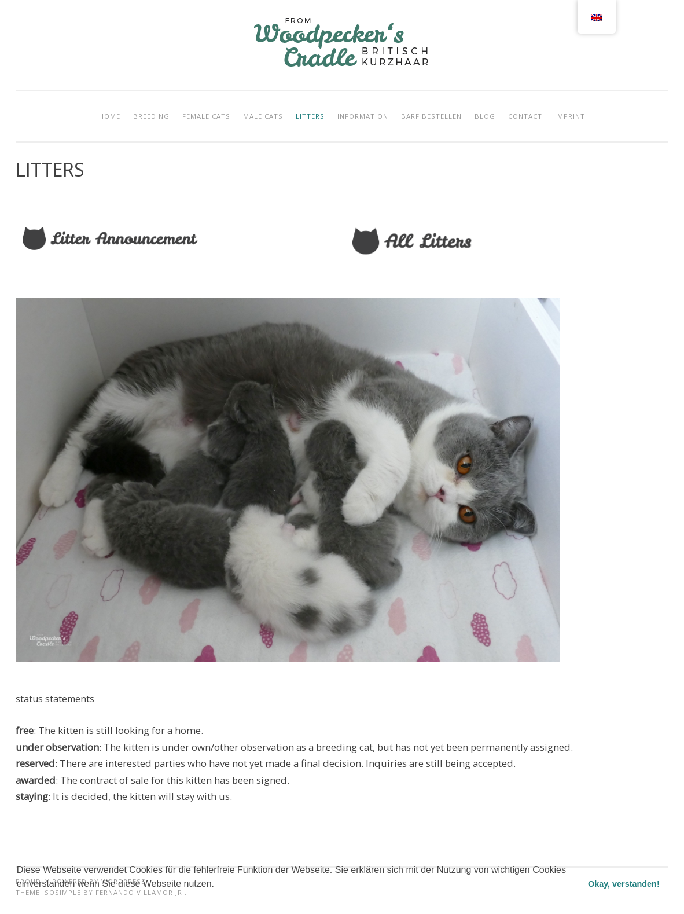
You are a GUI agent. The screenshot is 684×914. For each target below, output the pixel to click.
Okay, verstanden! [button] (624, 884)
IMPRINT (570, 116)
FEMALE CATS (206, 116)
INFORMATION (362, 116)
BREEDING (151, 116)
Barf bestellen (431, 116)
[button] (18, 899)
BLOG (485, 116)
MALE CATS (263, 116)
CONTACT (525, 116)
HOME (109, 116)
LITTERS (310, 116)
